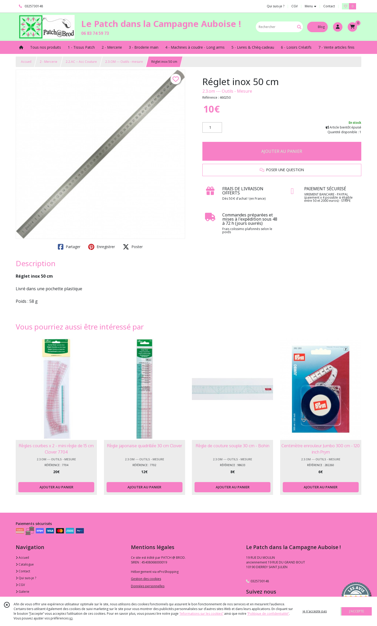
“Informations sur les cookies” (201, 613)
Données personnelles (147, 586)
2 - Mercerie (48, 61)
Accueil (26, 61)
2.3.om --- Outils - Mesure (227, 91)
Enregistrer (101, 247)
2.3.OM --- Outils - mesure (124, 61)
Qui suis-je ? (26, 578)
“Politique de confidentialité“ (268, 613)
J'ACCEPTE (356, 611)
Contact (329, 6)
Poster (133, 247)
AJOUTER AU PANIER (281, 151)
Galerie (22, 591)
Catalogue (25, 564)
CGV (20, 585)
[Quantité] (212, 127)
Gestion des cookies (146, 579)
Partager (69, 247)
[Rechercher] (299, 27)
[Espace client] (337, 27)
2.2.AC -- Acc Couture (81, 61)
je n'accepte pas (315, 611)
